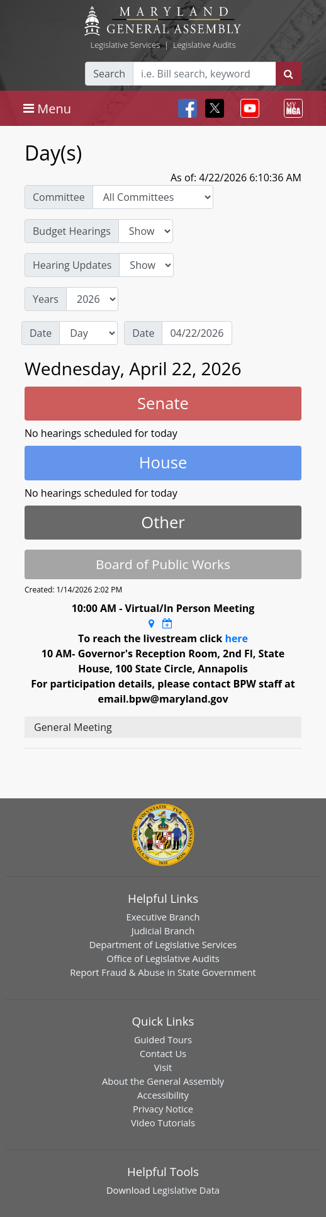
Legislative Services (125, 44)
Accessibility (163, 1095)
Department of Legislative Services (163, 944)
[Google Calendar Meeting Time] (167, 623)
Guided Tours (163, 1039)
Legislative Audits (204, 44)
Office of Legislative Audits (162, 958)
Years (46, 299)
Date (41, 333)
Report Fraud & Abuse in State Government (163, 972)
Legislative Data (186, 1190)
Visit (163, 1067)
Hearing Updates (72, 265)
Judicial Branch (163, 930)
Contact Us (163, 1053)
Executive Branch (163, 916)
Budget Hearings (72, 231)
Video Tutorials (163, 1122)
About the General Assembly (163, 1081)
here (236, 638)
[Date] (197, 333)
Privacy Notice (163, 1108)
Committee (59, 197)
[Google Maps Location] (151, 623)
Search (109, 74)
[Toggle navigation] (47, 108)
